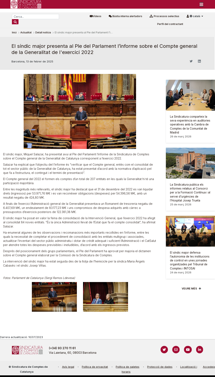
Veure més (189, 288)
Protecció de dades (159, 366)
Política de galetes (127, 366)
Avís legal (68, 366)
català (195, 16)
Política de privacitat (95, 366)
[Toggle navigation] (201, 4)
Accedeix (209, 366)
